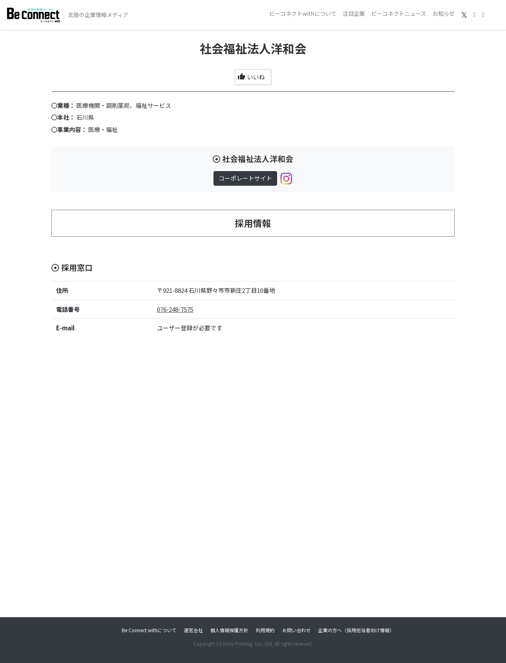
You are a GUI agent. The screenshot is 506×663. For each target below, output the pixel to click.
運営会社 (193, 630)
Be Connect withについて (149, 630)
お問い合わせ (296, 630)
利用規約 (265, 630)
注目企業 (354, 13)
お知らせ (443, 13)
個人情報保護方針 (229, 630)
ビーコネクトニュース (398, 13)
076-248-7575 (175, 309)
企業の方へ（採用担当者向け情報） (356, 630)
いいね (251, 77)
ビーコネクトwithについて (302, 13)
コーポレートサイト (245, 178)
